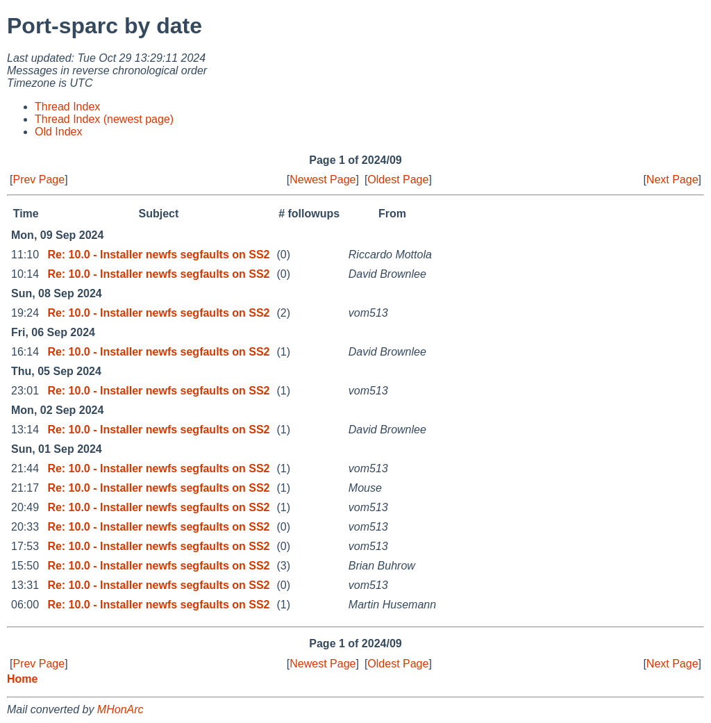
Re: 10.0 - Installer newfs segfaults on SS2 (158, 254)
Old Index (58, 132)
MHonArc (120, 709)
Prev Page (38, 179)
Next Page (672, 179)
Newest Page (323, 179)
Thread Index (67, 107)
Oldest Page (397, 179)
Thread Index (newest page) (104, 119)
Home (22, 679)
